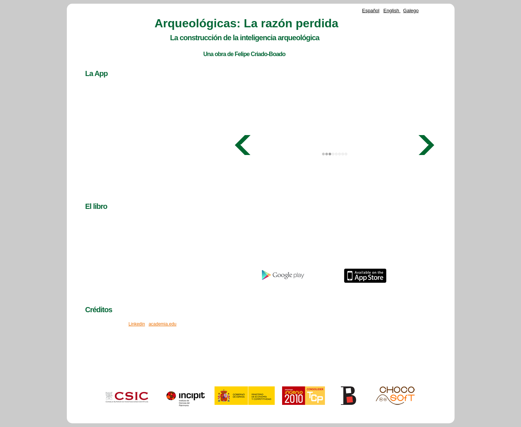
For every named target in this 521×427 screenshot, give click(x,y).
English (391, 10)
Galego (411, 10)
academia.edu (162, 324)
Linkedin (136, 324)
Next (426, 145)
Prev (243, 145)
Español (371, 10)
